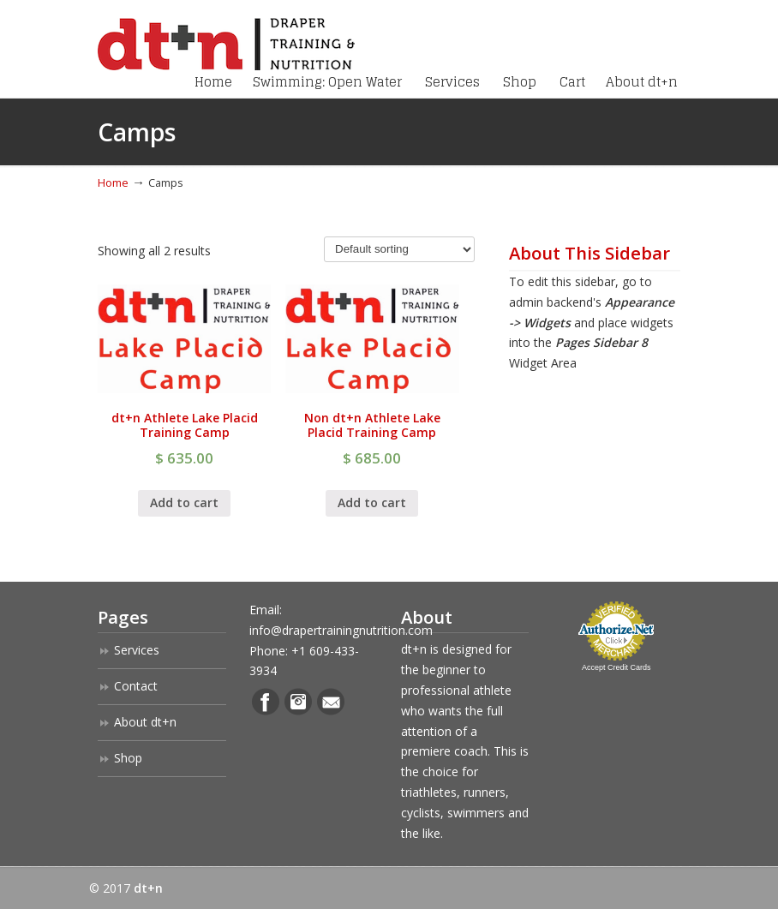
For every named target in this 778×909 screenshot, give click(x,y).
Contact (136, 686)
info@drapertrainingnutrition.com (341, 630)
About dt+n (145, 722)
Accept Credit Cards (616, 667)
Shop (128, 758)
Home (113, 183)
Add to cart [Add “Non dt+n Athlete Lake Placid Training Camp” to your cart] (372, 502)
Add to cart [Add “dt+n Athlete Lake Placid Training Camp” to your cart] (184, 502)
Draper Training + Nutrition (226, 37)
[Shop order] (399, 249)
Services (136, 650)
